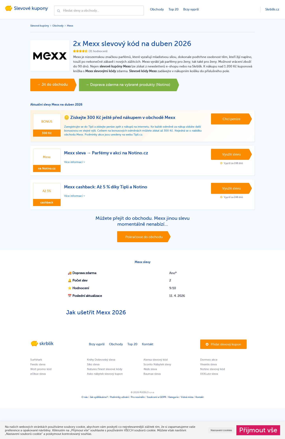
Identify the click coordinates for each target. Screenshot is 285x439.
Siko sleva (93, 367)
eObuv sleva (38, 376)
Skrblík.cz (272, 9)
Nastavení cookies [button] (221, 430)
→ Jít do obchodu (55, 85)
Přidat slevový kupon (223, 347)
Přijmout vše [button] (258, 430)
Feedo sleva (37, 367)
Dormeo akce (208, 362)
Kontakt (147, 347)
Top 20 (173, 9)
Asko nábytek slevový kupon (105, 376)
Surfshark (36, 362)
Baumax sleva (152, 376)
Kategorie (173, 400)
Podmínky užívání (119, 400)
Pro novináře (138, 400)
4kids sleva (150, 372)
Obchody (156, 9)
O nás (84, 400)
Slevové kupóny (39, 25)
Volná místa (187, 400)
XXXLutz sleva (209, 376)
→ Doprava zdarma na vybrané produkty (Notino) (142, 85)
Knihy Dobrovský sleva (101, 362)
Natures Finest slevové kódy (104, 372)
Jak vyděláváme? (99, 400)
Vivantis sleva (208, 367)
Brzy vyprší (190, 9)
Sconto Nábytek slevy (157, 367)
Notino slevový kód (212, 372)
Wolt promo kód (40, 372)
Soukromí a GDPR (156, 400)
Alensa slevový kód (155, 362)
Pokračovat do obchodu (144, 238)
